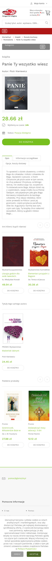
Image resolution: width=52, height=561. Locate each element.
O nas (6, 511)
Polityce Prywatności (27, 548)
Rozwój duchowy (30, 37)
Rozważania (8, 40)
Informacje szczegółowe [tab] (27, 158)
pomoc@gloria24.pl (17, 478)
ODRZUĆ (17, 554)
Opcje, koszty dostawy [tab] (16, 163)
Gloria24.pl (6, 37)
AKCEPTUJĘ (34, 554)
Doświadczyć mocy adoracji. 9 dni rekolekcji (36, 430)
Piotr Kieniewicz (18, 71)
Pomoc (31, 511)
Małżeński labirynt (10, 350)
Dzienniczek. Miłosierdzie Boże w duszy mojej (11, 430)
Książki (18, 37)
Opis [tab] (7, 158)
